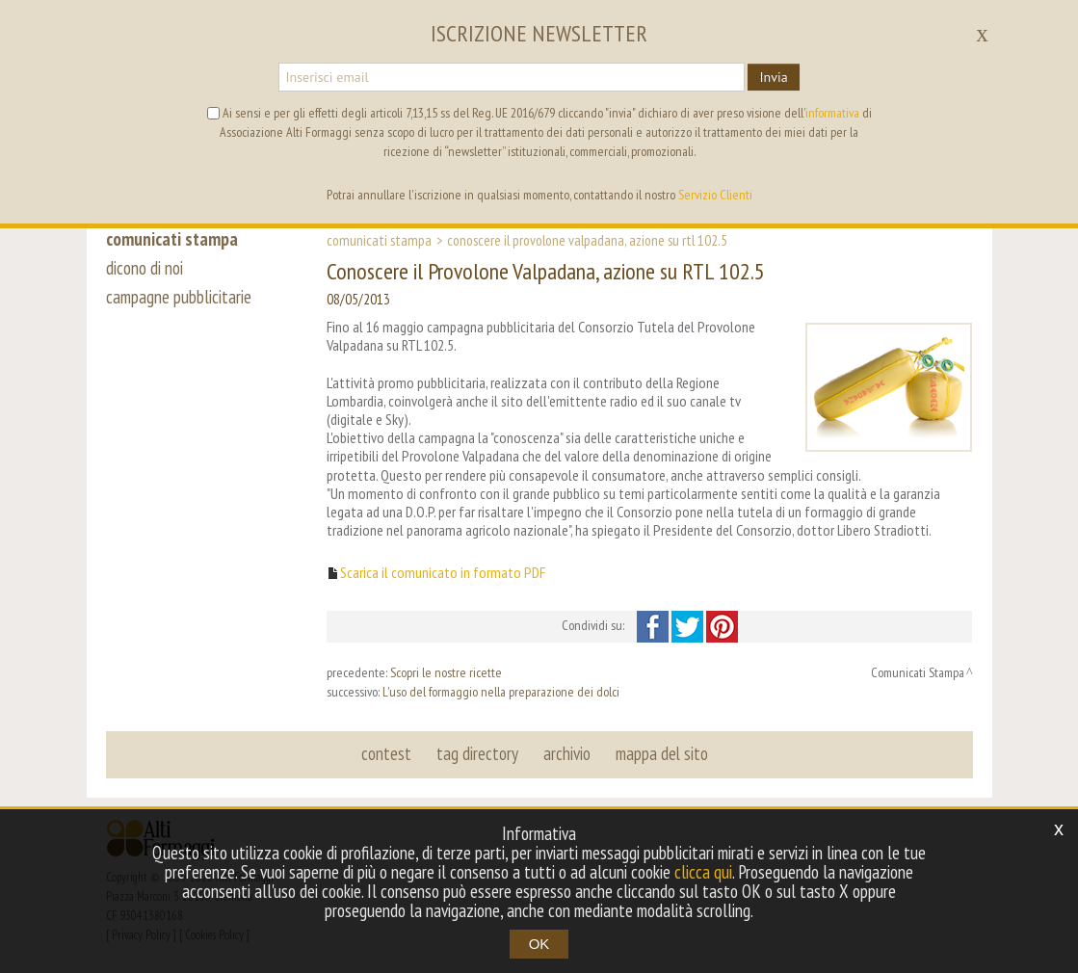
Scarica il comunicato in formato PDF (442, 573)
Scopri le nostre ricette (446, 672)
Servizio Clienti (715, 194)
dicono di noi (144, 268)
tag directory (477, 753)
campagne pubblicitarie (178, 296)
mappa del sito (662, 753)
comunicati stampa (172, 239)
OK (539, 943)
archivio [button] (567, 753)
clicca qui (703, 871)
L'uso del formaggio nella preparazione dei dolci (500, 691)
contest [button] (386, 753)
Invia (773, 77)
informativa (832, 112)
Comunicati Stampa (379, 240)
